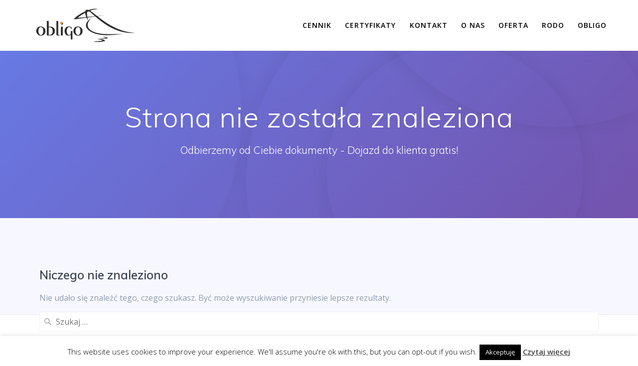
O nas (473, 25)
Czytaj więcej (546, 352)
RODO (553, 25)
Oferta (513, 25)
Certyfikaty (370, 25)
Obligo (592, 25)
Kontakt (429, 25)
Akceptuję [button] (500, 352)
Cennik (317, 25)
